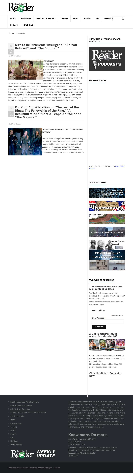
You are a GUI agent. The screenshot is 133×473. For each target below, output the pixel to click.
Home (13, 18)
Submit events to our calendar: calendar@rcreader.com (91, 450)
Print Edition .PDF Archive (21, 405)
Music (76, 18)
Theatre (64, 18)
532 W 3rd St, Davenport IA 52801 (82, 439)
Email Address (98, 318)
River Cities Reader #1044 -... (100, 166)
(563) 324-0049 (74, 442)
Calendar (29, 25)
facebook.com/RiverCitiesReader (82, 453)
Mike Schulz (16, 56)
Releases (14, 25)
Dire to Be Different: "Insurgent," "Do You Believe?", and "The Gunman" (46, 46)
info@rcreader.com (76, 444)
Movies (87, 18)
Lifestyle (108, 18)
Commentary (15, 423)
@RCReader (73, 455)
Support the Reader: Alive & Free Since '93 (28, 412)
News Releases (16, 444)
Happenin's (26, 18)
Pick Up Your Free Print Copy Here (24, 402)
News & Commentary (45, 18)
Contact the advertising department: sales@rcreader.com (92, 447)
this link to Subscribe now (105, 374)
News (12, 420)
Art (97, 18)
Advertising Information (20, 409)
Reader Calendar (17, 416)
